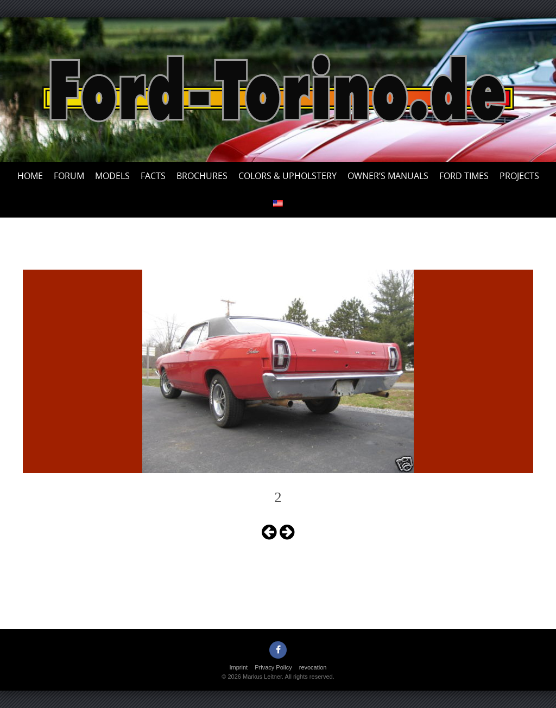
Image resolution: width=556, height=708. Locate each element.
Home (30, 176)
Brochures (202, 176)
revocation (313, 667)
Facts (153, 176)
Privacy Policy (273, 667)
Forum (69, 176)
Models (112, 176)
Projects (519, 176)
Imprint (239, 667)
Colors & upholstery (287, 176)
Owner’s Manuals (388, 176)
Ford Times (464, 176)
